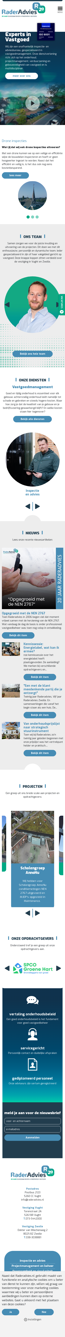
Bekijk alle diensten (32, 419)
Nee (44, 1312)
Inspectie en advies (32, 1261)
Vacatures (62, 305)
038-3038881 (32, 1237)
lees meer (15, 175)
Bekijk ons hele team (32, 354)
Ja (10, 1312)
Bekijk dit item (18, 635)
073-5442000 (32, 1218)
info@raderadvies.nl (32, 1199)
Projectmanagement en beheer (33, 1266)
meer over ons (22, 76)
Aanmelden (33, 1137)
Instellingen (32, 1319)
